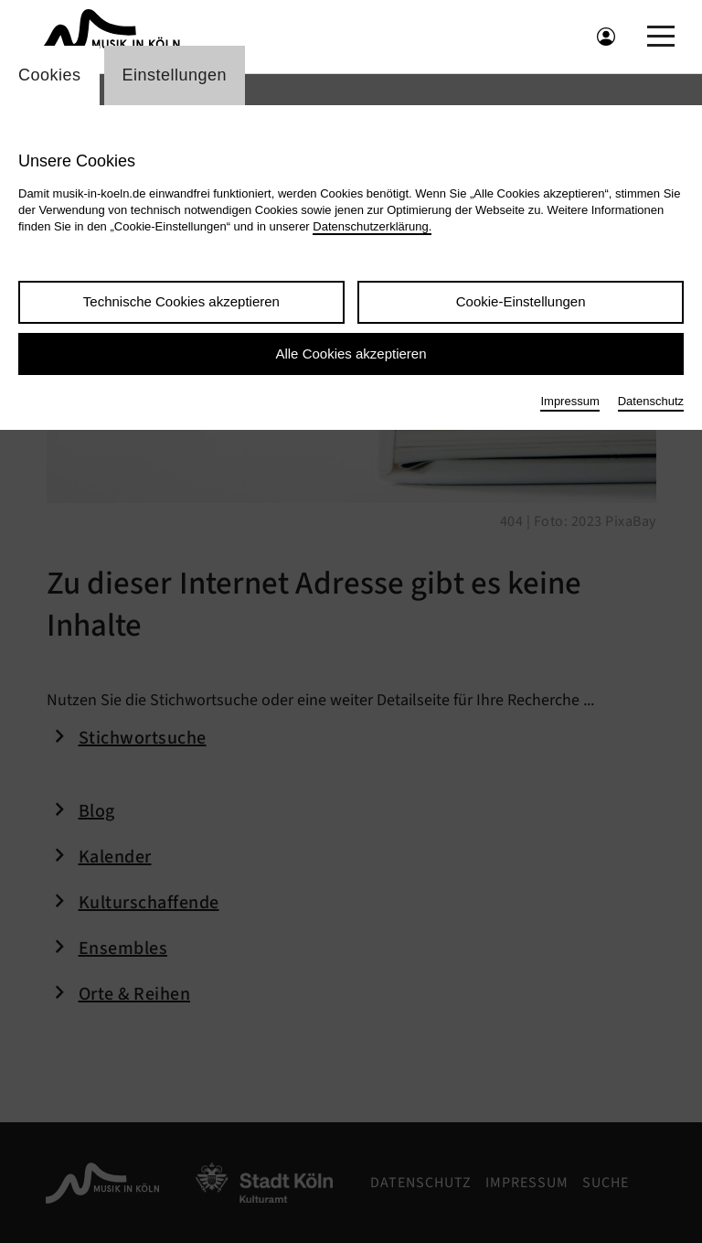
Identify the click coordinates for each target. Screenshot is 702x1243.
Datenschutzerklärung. (372, 226)
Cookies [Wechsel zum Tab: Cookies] (49, 75)
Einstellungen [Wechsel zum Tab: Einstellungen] (175, 75)
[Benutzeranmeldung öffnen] (606, 36)
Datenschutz (651, 401)
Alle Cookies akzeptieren (350, 353)
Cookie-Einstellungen (521, 301)
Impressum (569, 401)
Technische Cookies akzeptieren (181, 301)
